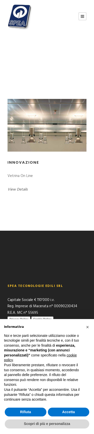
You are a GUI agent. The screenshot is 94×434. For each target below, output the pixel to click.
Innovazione (23, 162)
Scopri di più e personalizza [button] (47, 424)
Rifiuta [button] (25, 412)
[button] (87, 327)
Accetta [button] (68, 412)
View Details (18, 190)
